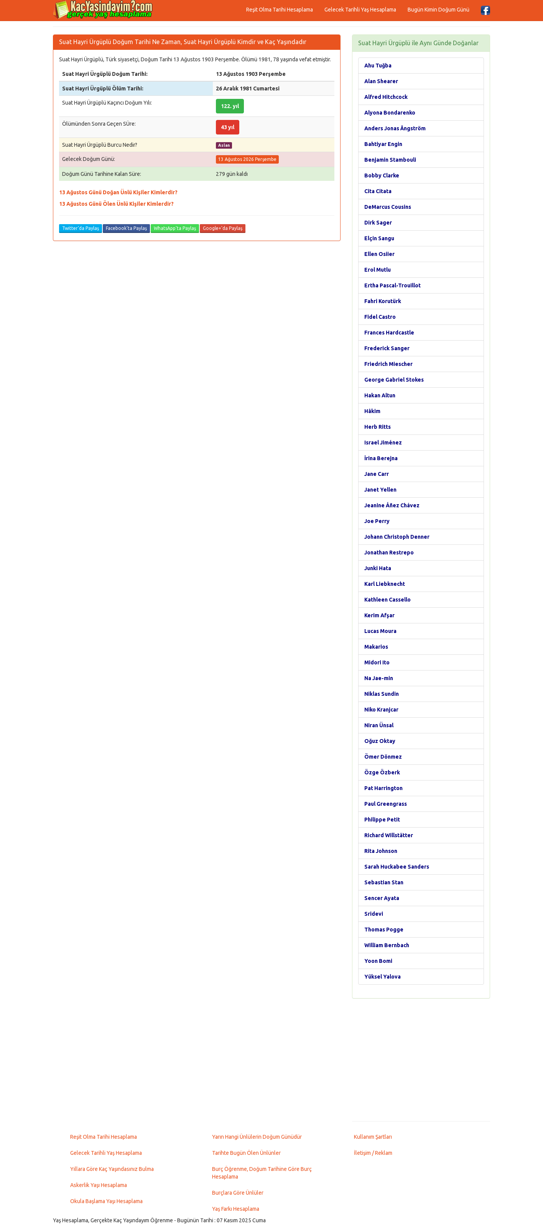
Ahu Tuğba (378, 65)
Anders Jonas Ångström (395, 128)
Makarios (376, 647)
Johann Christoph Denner (396, 537)
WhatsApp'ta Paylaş (175, 228)
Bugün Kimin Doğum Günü (438, 10)
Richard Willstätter (388, 835)
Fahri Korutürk (382, 301)
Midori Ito (377, 662)
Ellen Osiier (379, 254)
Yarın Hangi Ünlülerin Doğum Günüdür (257, 1137)
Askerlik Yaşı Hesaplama (98, 1185)
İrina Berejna (381, 458)
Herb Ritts (377, 427)
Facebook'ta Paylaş (126, 228)
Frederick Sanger (387, 348)
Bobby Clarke (381, 175)
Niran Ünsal (378, 725)
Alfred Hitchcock (386, 97)
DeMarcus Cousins (387, 207)
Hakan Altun (379, 395)
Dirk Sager (378, 223)
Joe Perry (377, 521)
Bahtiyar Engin (383, 144)
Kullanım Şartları (373, 1137)
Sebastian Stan (383, 882)
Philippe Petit (382, 819)
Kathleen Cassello (387, 600)
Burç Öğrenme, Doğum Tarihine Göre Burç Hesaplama (262, 1173)
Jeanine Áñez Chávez (392, 505)
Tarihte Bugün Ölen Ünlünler (246, 1153)
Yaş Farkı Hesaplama (235, 1209)
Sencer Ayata (381, 898)
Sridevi (373, 914)
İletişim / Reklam (373, 1153)
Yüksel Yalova (382, 977)
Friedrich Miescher (388, 364)
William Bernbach (386, 945)
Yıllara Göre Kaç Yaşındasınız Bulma (112, 1169)
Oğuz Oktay (379, 741)
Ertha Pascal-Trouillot (392, 285)
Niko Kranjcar (381, 710)
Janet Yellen (380, 490)
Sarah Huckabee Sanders (396, 867)
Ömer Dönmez (383, 757)
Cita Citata (378, 191)
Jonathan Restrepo (389, 552)
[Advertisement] (421, 1059)
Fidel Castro (380, 317)
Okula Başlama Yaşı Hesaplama (106, 1201)
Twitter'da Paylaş (80, 228)
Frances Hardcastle (389, 333)
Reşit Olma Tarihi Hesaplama (279, 10)
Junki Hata (377, 568)
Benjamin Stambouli (390, 160)
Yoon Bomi (378, 961)
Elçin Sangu (379, 238)
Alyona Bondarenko (389, 113)
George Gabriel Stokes (394, 380)
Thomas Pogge (383, 929)
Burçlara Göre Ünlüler (237, 1193)
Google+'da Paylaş (222, 228)
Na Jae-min (378, 678)
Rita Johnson (380, 851)
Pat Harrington (383, 788)
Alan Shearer (381, 81)
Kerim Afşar (379, 615)
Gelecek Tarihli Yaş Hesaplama (360, 10)
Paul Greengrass (385, 804)
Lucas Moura (380, 631)
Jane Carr (376, 474)
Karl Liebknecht (384, 584)
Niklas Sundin (381, 694)
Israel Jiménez (383, 442)
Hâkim (372, 411)
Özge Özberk (382, 772)
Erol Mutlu (377, 270)
